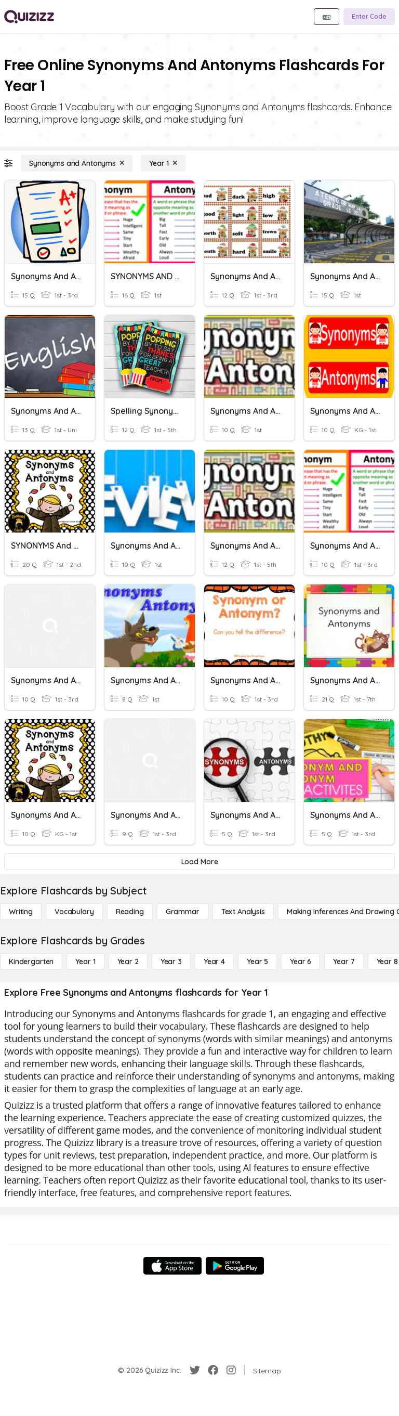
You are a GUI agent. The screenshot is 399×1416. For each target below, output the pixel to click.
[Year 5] (257, 961)
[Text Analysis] (243, 911)
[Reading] (130, 911)
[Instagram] (231, 1370)
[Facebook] (213, 1370)
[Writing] (21, 911)
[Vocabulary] (74, 911)
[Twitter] (195, 1370)
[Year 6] (300, 961)
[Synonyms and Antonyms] (76, 163)
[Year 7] (343, 961)
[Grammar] (182, 911)
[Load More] (199, 861)
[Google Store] (235, 1266)
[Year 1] (163, 163)
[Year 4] (214, 961)
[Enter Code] (369, 16)
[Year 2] (128, 961)
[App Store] (172, 1266)
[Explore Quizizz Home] (29, 16)
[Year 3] (171, 961)
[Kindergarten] (31, 961)
